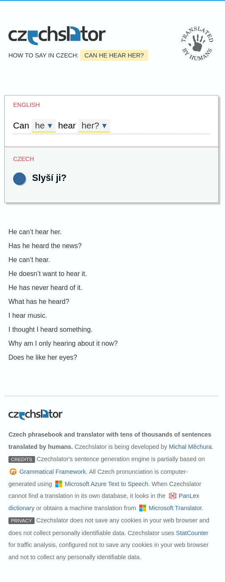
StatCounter (192, 533)
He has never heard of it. (45, 287)
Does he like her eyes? (42, 357)
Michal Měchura (190, 446)
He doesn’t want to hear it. (47, 273)
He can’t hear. (29, 259)
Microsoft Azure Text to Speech (106, 484)
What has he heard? (38, 301)
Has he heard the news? (44, 245)
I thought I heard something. (50, 329)
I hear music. (27, 315)
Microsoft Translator (175, 508)
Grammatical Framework (52, 471)
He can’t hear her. (35, 231)
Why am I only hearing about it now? (63, 343)
